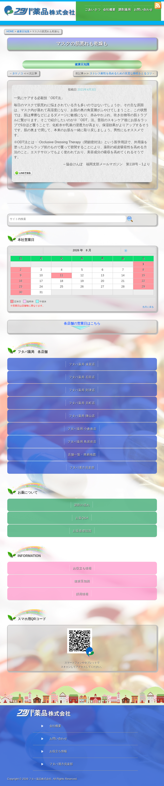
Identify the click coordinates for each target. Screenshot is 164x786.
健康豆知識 (82, 64)
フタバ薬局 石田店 (82, 377)
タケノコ (17, 73)
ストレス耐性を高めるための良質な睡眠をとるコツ (121, 73)
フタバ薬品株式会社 (41, 778)
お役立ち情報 (82, 568)
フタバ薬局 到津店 (82, 390)
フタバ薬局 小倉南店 (82, 428)
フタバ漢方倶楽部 (82, 467)
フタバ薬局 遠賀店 (82, 364)
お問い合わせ (58, 738)
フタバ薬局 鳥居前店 (82, 441)
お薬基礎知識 (82, 530)
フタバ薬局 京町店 (82, 403)
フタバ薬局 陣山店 (82, 415)
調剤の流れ (82, 505)
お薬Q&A (82, 517)
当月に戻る (148, 307)
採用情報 (82, 593)
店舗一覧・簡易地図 (82, 454)
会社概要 (55, 725)
